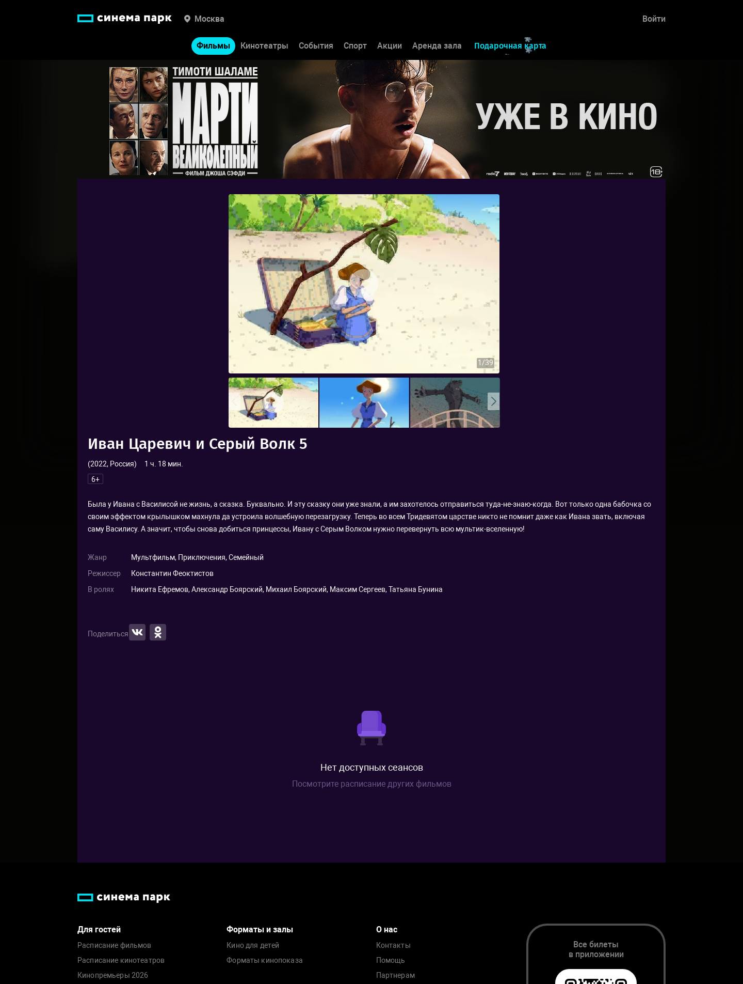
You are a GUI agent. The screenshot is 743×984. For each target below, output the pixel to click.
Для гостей (99, 929)
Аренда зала (437, 46)
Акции (389, 46)
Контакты (393, 945)
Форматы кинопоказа (265, 960)
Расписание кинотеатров (121, 960)
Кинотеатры (264, 46)
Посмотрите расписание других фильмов (371, 784)
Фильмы (213, 46)
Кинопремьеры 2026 (112, 975)
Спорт (355, 46)
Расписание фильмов (114, 945)
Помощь (391, 960)
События (316, 46)
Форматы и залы (260, 929)
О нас (386, 929)
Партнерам (395, 975)
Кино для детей (253, 945)
